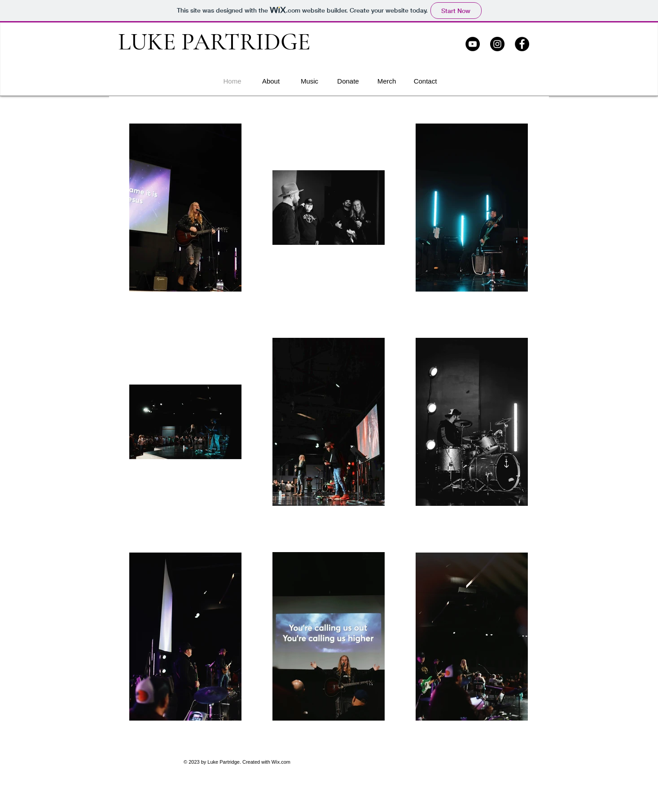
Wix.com (281, 762)
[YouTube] (472, 44)
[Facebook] (522, 44)
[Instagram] (497, 44)
